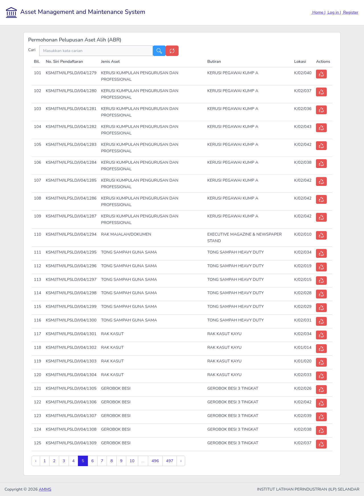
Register (350, 12)
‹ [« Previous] (35, 461)
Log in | (333, 12)
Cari (34, 50)
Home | (318, 12)
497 (169, 461)
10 (132, 461)
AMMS (45, 489)
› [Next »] (180, 461)
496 (155, 461)
